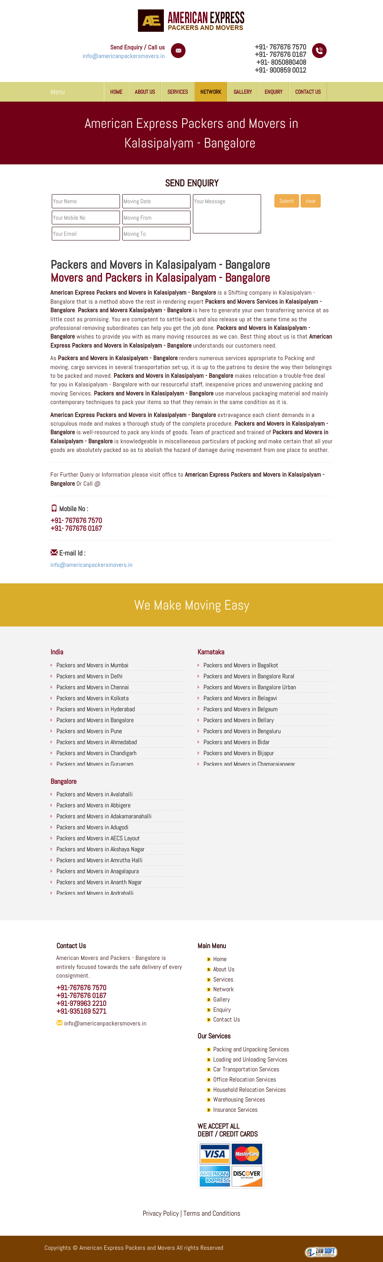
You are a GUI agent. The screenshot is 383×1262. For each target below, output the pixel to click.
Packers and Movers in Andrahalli (95, 893)
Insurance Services (235, 1109)
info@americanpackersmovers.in (124, 56)
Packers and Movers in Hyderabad (95, 709)
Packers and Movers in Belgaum (240, 709)
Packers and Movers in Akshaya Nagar (100, 849)
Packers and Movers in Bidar (236, 742)
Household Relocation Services (249, 1089)
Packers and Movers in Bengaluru (242, 731)
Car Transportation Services (246, 1069)
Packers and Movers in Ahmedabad (96, 742)
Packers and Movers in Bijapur (238, 753)
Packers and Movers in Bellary (238, 720)
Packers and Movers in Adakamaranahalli (104, 816)
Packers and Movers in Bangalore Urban (249, 687)
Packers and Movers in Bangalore (95, 720)
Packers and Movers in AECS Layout (98, 838)
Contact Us (308, 91)
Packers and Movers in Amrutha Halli (99, 860)
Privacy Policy (161, 1213)
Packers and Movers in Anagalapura (97, 871)
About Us (145, 91)
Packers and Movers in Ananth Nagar (99, 882)
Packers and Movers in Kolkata (92, 698)
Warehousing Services (239, 1099)
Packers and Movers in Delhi (89, 676)
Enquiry (274, 91)
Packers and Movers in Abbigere (93, 805)
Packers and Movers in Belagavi (240, 698)
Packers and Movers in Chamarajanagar (249, 764)
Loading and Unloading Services (250, 1059)
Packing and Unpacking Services (251, 1049)
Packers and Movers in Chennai (92, 687)
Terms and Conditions (211, 1213)
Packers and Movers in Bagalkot (240, 665)
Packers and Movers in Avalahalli (94, 794)
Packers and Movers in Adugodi (92, 827)
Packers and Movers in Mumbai (92, 665)
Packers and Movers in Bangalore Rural (248, 676)
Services (177, 91)
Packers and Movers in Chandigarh (96, 753)
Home (116, 91)
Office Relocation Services (244, 1079)
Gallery (243, 91)
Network (210, 91)
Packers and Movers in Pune (89, 731)
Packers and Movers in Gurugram (94, 764)
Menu (58, 91)
